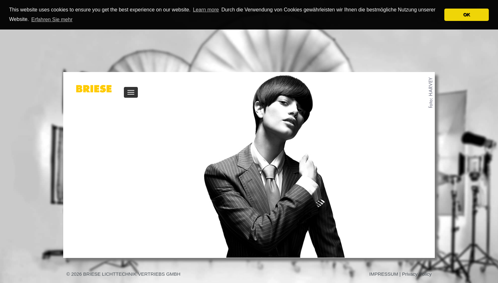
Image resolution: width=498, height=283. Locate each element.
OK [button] (466, 14)
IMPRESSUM (383, 274)
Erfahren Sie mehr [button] (51, 19)
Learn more (206, 9)
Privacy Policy (417, 274)
